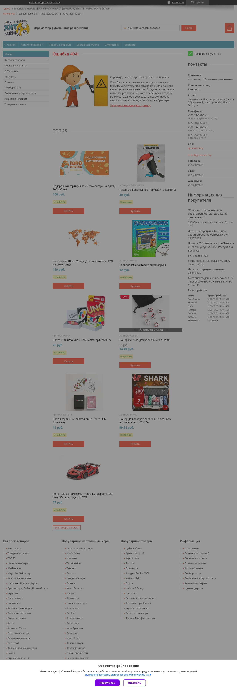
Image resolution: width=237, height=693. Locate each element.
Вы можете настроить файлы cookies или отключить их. (117, 674)
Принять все (107, 682)
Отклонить (134, 682)
